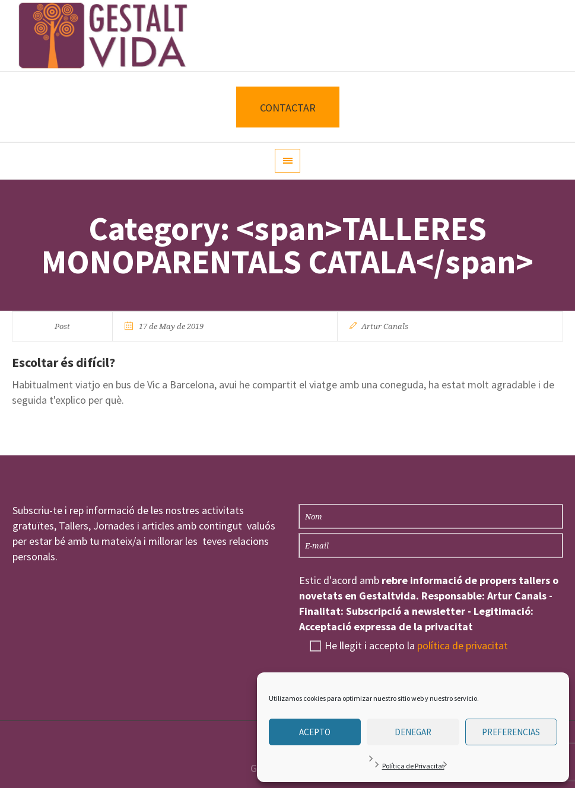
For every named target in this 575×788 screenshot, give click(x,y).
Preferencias (511, 732)
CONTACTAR (288, 107)
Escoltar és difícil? (63, 362)
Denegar (413, 732)
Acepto (315, 732)
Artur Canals (384, 326)
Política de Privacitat (413, 765)
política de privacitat (462, 645)
